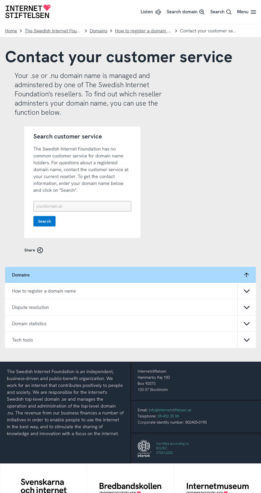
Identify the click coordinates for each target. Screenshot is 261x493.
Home (11, 31)
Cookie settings (158, 486)
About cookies (129, 486)
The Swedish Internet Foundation (53, 31)
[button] (151, 12)
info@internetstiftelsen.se (170, 324)
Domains (98, 31)
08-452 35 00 (168, 330)
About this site (102, 486)
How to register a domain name (143, 31)
